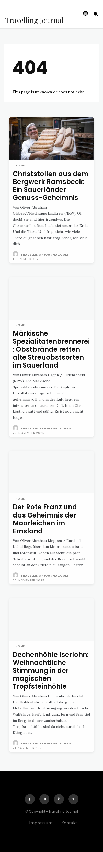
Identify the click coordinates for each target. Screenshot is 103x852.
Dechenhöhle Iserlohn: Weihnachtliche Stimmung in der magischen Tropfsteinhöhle (51, 670)
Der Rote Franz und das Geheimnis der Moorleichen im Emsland (45, 519)
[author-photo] (16, 254)
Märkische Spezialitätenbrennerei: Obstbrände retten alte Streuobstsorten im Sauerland (51, 349)
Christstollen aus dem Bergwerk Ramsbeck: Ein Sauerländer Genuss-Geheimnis (50, 185)
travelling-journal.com (44, 254)
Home (20, 165)
